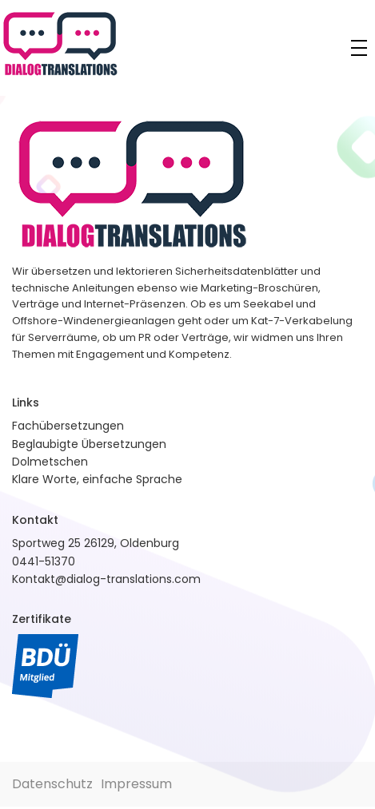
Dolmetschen (50, 462)
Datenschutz (52, 784)
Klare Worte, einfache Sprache (97, 479)
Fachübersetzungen (68, 426)
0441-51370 (43, 561)
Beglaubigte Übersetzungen (89, 444)
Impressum (136, 784)
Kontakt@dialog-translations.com (106, 579)
